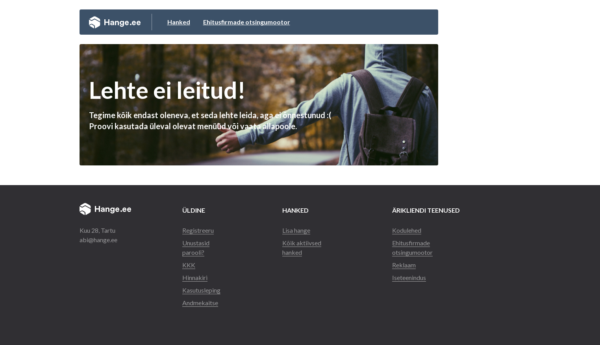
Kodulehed (406, 230)
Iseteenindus (409, 277)
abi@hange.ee (98, 239)
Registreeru (198, 230)
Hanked (178, 22)
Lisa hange (296, 230)
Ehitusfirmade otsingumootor (246, 22)
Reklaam (404, 265)
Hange (115, 22)
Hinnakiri (194, 277)
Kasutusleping (201, 290)
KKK (188, 265)
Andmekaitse (200, 302)
